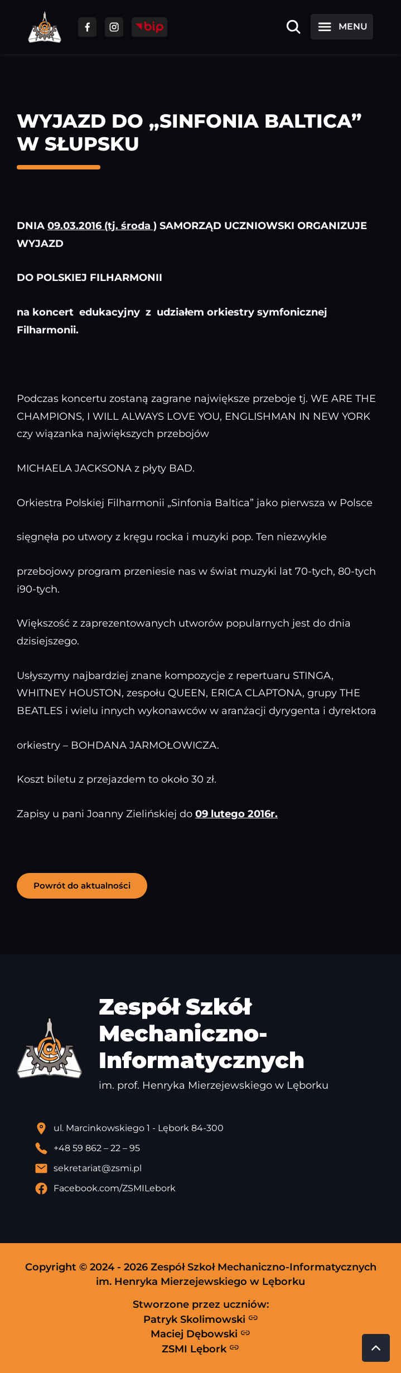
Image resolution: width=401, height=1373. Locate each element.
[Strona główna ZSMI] (44, 27)
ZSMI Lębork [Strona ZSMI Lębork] (200, 1348)
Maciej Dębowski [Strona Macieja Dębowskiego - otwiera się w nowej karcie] (200, 1334)
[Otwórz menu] (342, 27)
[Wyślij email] (209, 1168)
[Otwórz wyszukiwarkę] (293, 26)
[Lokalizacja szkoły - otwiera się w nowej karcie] (209, 1128)
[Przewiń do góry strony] (376, 1348)
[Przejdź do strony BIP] (149, 27)
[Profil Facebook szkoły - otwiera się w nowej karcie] (209, 1188)
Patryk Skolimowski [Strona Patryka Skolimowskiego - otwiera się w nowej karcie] (200, 1319)
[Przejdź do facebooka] (87, 27)
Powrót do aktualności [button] (82, 885)
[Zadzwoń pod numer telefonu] (209, 1148)
